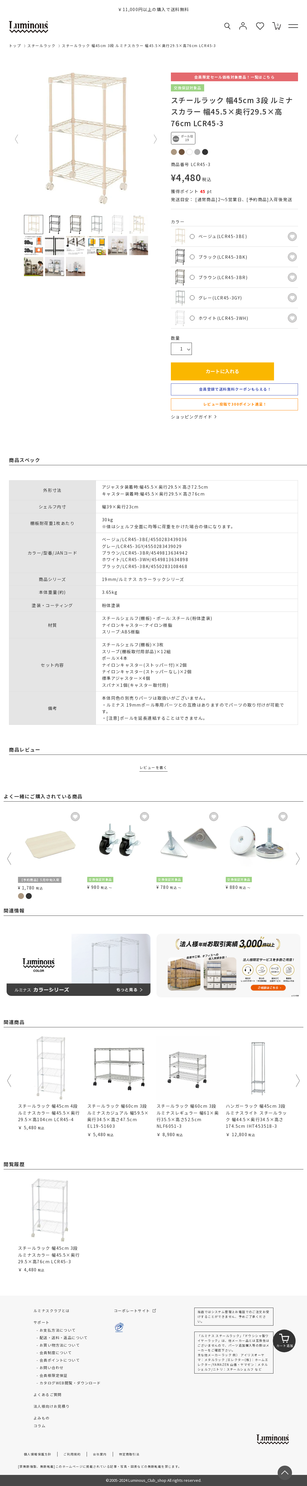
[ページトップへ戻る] (285, 1473)
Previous (17, 139)
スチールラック (41, 45)
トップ (15, 45)
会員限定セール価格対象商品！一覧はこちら (234, 76)
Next (155, 139)
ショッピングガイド (193, 417)
